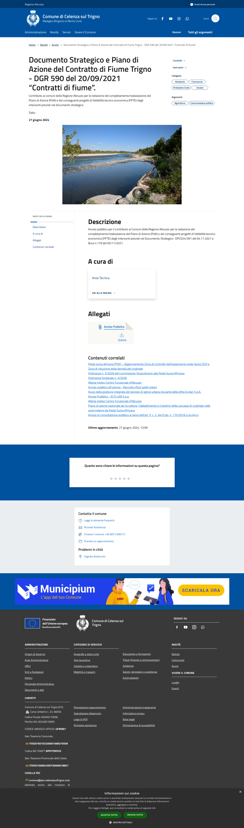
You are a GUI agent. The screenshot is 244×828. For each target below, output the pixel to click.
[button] (122, 822)
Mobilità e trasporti (84, 672)
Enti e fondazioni (34, 672)
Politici (28, 678)
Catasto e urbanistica (86, 666)
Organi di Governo (35, 654)
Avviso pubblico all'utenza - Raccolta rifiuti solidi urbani (122, 387)
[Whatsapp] (186, 18)
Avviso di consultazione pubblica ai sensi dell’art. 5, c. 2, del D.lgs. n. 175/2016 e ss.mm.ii (143, 415)
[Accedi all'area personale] (202, 4)
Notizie (176, 654)
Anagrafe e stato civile (86, 654)
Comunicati (178, 660)
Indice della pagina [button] (42, 216)
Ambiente (128, 666)
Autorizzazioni (131, 678)
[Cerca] (215, 18)
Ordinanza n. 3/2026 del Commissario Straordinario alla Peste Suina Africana (136, 373)
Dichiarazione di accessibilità (139, 725)
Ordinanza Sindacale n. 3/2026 (107, 378)
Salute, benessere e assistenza (140, 672)
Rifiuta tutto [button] (135, 814)
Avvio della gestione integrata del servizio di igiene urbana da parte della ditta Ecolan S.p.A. (144, 392)
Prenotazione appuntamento (90, 707)
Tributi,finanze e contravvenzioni (141, 660)
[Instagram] (177, 18)
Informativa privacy (134, 713)
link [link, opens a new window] (153, 808)
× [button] (240, 792)
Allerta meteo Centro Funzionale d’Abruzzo (115, 401)
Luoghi (175, 682)
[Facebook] (161, 18)
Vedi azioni (180, 68)
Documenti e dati (34, 690)
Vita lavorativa (82, 660)
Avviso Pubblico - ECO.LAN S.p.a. (108, 396)
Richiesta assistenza (85, 725)
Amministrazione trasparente (139, 707)
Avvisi (55, 45)
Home (32, 45)
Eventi (175, 688)
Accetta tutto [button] (109, 815)
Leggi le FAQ (81, 719)
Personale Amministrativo (39, 684)
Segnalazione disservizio (87, 713)
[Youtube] (169, 18)
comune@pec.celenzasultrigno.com (49, 780)
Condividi (179, 61)
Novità (44, 45)
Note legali (129, 719)
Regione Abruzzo (34, 4)
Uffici (28, 666)
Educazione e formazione (137, 654)
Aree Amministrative (36, 660)
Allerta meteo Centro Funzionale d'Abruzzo (115, 382)
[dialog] (122, 808)
